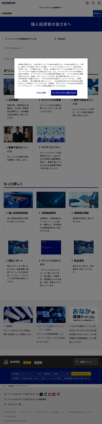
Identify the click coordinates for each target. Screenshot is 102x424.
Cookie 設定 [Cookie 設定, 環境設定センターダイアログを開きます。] (41, 92)
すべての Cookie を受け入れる (64, 93)
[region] (51, 78)
